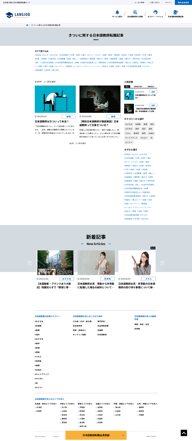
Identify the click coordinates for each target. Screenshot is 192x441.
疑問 (143, 133)
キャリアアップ (131, 138)
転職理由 (84, 59)
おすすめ (54, 55)
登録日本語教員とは (89, 63)
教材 (150, 55)
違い (37, 63)
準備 (123, 66)
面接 (69, 59)
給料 (78, 55)
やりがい (147, 66)
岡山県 (117, 407)
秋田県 (39, 411)
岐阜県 (64, 415)
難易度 (117, 55)
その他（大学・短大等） (83, 321)
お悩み (151, 133)
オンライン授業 (79, 334)
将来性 (137, 55)
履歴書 (92, 59)
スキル (128, 133)
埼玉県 (82, 415)
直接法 (135, 63)
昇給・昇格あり (79, 330)
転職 (37, 59)
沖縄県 (141, 415)
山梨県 (64, 411)
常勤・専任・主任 (141, 324)
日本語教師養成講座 (116, 63)
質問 (106, 59)
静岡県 (64, 418)
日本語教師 (64, 55)
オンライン (60, 66)
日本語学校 (146, 59)
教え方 (150, 63)
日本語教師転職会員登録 (96, 435)
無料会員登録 (183, 2)
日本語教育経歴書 (134, 66)
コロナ (98, 55)
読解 (40, 66)
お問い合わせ (155, 2)
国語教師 (39, 70)
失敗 (118, 66)
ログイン (169, 2)
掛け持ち (56, 70)
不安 (144, 55)
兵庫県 (100, 418)
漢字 (46, 66)
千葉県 (82, 418)
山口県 (117, 415)
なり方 (45, 55)
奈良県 (100, 422)
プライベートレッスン (92, 66)
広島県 (117, 411)
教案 (121, 59)
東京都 (82, 422)
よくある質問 (139, 2)
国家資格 (102, 63)
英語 (143, 129)
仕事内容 (52, 59)
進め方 (105, 66)
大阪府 (100, 415)
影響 (77, 63)
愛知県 (64, 422)
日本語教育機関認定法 (64, 63)
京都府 (100, 411)
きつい (90, 55)
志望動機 (61, 59)
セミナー (128, 142)
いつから (77, 66)
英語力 (124, 55)
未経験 (44, 59)
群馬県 (82, 411)
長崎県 (141, 411)
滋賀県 (100, 407)
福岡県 (141, 407)
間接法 (143, 63)
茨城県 (82, 407)
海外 (152, 124)
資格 (105, 55)
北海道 (39, 407)
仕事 (72, 55)
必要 (131, 55)
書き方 (99, 59)
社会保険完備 (102, 326)
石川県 (64, 407)
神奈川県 (83, 426)
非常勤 (47, 70)
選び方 (128, 63)
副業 (52, 66)
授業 (112, 66)
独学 (110, 55)
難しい (75, 59)
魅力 (84, 55)
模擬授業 (114, 59)
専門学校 (136, 59)
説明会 (38, 55)
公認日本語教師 (48, 63)
